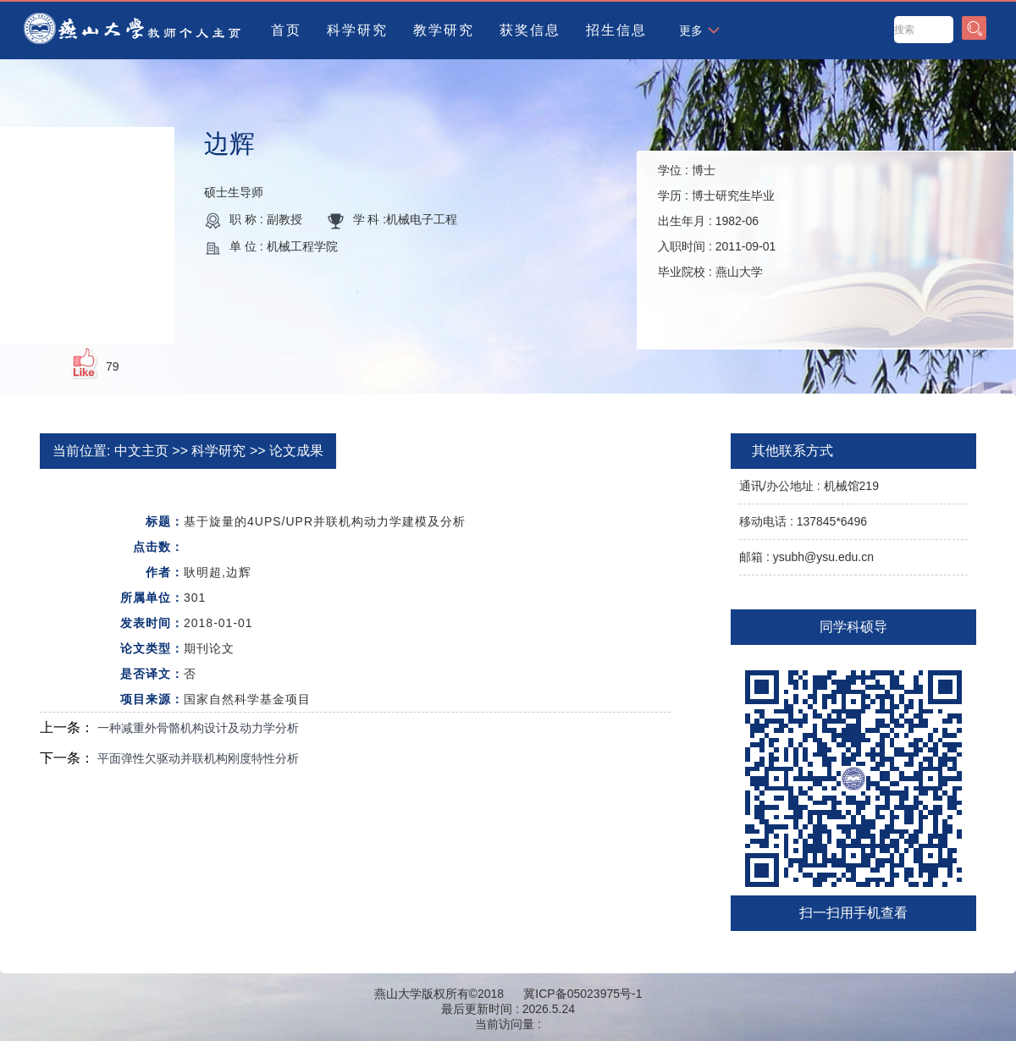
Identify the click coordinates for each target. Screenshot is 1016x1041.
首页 (286, 30)
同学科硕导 (853, 627)
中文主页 (141, 450)
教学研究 (443, 30)
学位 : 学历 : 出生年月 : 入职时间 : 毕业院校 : (717, 220)
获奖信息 (530, 30)
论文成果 (296, 450)
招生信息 (616, 30)
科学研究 (357, 30)
